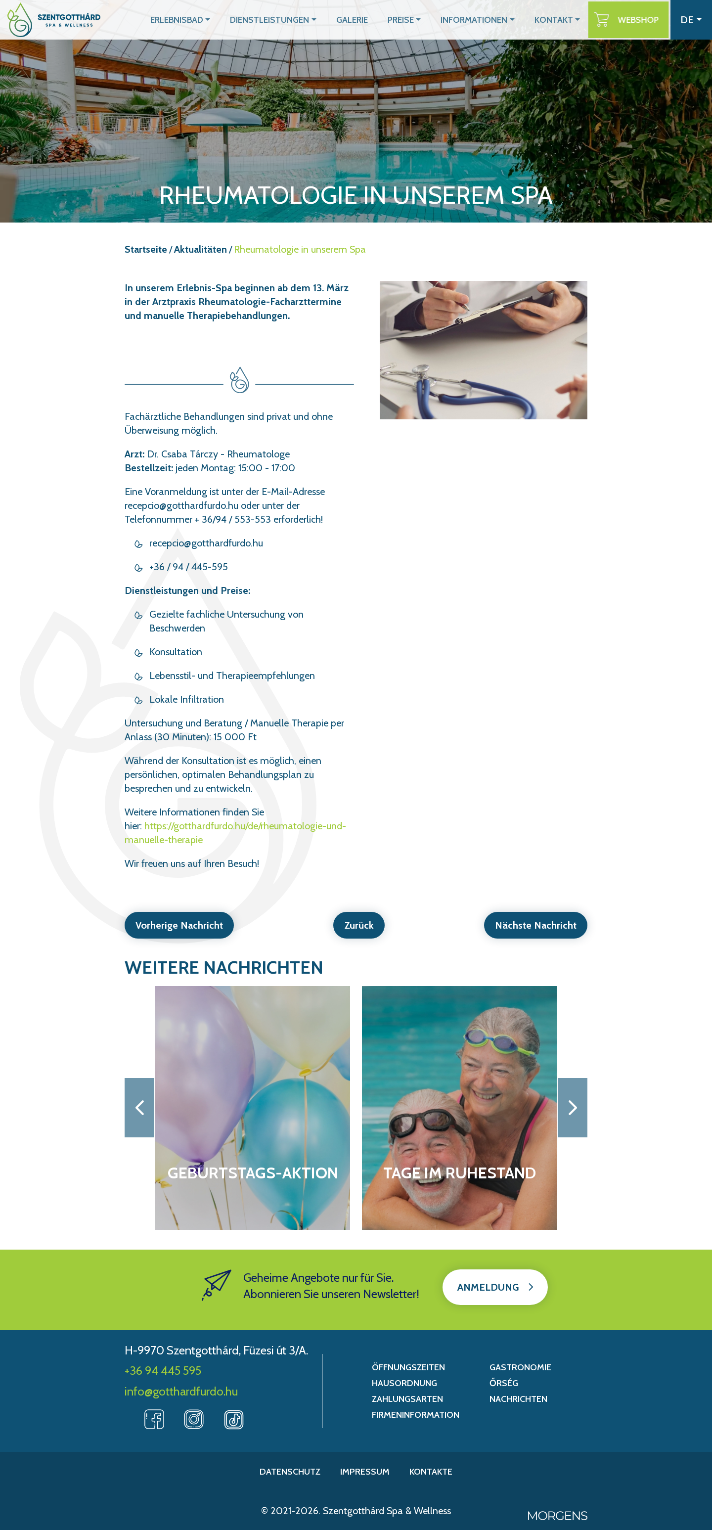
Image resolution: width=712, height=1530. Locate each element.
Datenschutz (290, 1471)
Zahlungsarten (407, 1399)
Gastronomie (520, 1367)
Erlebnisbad (203, 19)
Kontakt (560, 19)
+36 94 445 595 (163, 1370)
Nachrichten (518, 1399)
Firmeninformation (415, 1414)
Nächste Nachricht (535, 925)
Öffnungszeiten (408, 1367)
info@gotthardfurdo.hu (181, 1391)
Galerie (367, 19)
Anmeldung (488, 1287)
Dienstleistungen (290, 19)
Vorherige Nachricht (180, 925)
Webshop (642, 19)
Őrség (504, 1383)
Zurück (359, 925)
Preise (414, 19)
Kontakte (430, 1471)
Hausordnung (404, 1383)
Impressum (365, 1471)
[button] (139, 1107)
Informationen (484, 19)
